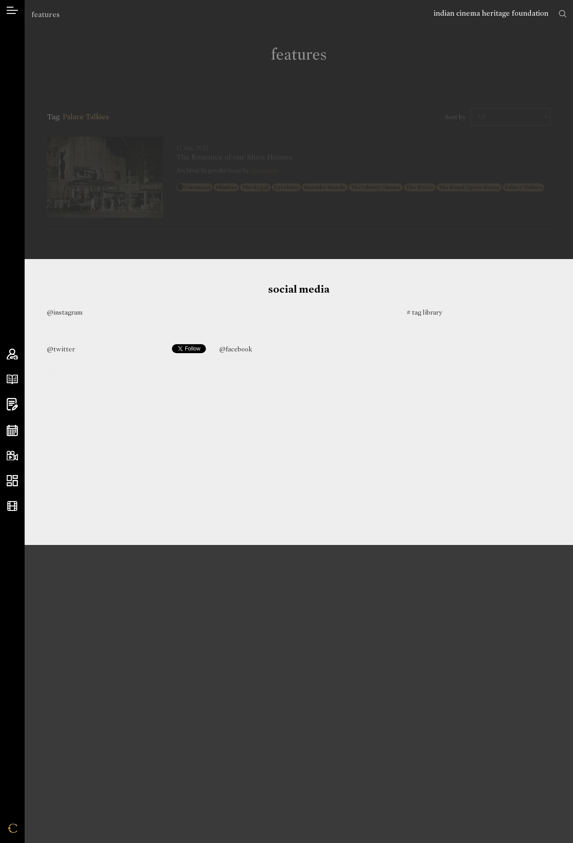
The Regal (255, 187)
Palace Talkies (523, 187)
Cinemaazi (265, 170)
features (45, 14)
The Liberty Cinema (376, 187)
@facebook (235, 349)
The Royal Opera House (469, 187)
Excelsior (286, 187)
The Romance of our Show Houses (234, 157)
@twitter (61, 349)
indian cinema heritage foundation (491, 13)
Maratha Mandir (325, 187)
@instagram (64, 312)
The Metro (419, 187)
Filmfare (226, 187)
